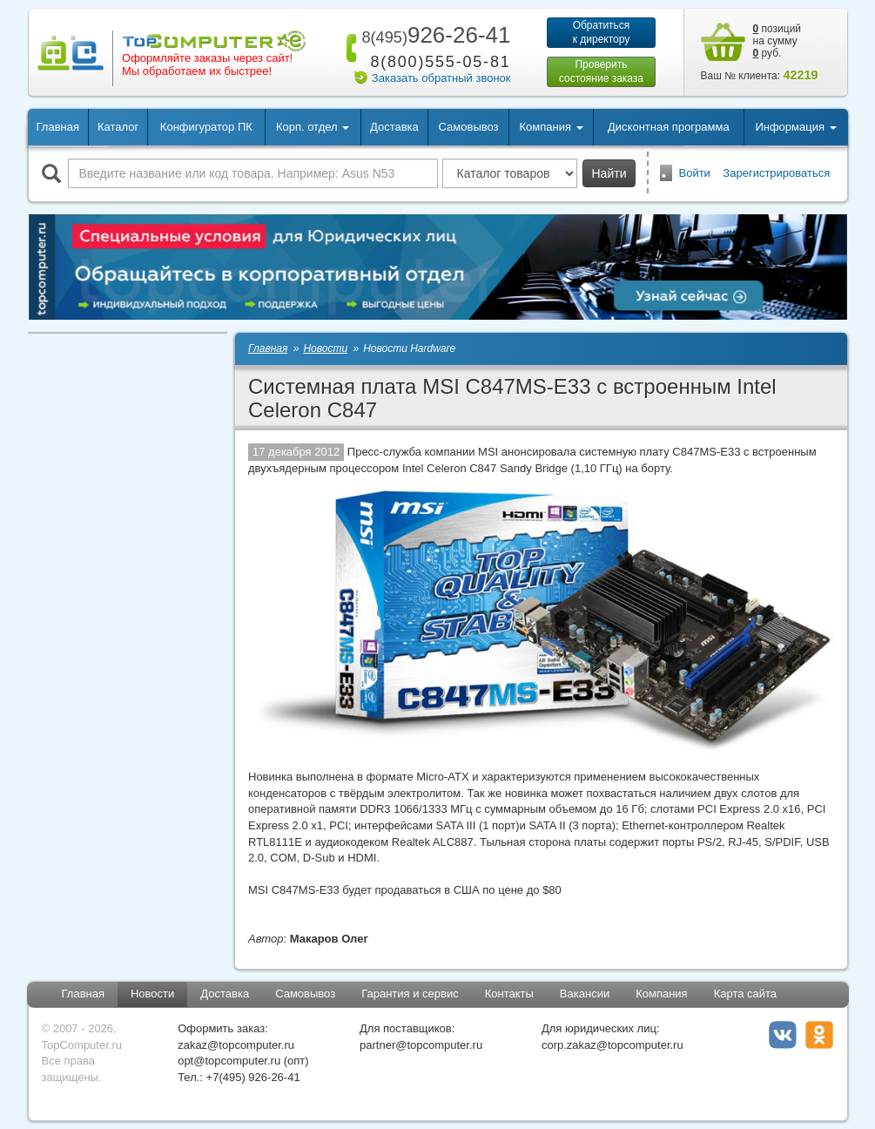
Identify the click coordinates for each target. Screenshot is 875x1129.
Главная (58, 126)
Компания (662, 993)
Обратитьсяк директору (601, 32)
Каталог (118, 126)
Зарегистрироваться (776, 172)
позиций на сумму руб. (777, 41)
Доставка (394, 126)
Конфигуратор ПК (206, 126)
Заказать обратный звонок (441, 78)
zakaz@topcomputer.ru (236, 1044)
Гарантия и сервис (410, 993)
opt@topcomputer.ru (229, 1060)
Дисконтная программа (669, 126)
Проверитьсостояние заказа (601, 71)
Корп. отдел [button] (312, 126)
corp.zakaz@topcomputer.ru (612, 1044)
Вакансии (584, 993)
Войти (694, 172)
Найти (609, 173)
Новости (152, 993)
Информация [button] (795, 126)
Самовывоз (469, 126)
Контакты (509, 993)
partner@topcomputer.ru (421, 1044)
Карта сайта (745, 993)
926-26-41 (432, 35)
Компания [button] (550, 126)
